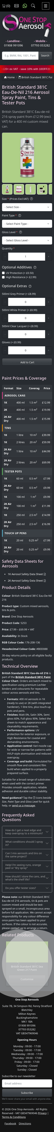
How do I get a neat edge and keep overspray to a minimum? (24, 831)
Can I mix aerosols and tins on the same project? (23, 854)
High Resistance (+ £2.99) (21, 277)
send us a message (23, 805)
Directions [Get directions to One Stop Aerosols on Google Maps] (25, 1123)
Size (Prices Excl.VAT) (18, 199)
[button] (7, 189)
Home (9, 77)
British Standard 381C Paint (33, 677)
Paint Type (12, 215)
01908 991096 (13, 45)
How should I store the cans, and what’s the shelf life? (25, 878)
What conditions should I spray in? (24, 843)
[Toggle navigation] (45, 6)
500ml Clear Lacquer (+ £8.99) (20, 326)
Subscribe (27, 1093)
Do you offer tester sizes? (20, 888)
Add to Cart (27, 362)
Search (45, 55)
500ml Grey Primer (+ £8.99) (19, 294)
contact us (17, 928)
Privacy (42, 1113)
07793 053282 (40, 45)
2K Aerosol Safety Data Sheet (25, 580)
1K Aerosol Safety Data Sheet (25, 574)
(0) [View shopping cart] (6, 5)
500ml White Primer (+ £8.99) (19, 310)
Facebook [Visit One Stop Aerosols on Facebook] (10, 1123)
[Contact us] (16, 6)
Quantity (8, 248)
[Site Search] (20, 56)
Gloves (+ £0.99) (11, 342)
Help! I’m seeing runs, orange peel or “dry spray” (23, 866)
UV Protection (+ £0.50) (20, 273)
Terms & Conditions (14, 1117)
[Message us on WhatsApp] (25, 6)
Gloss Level (12, 232)
